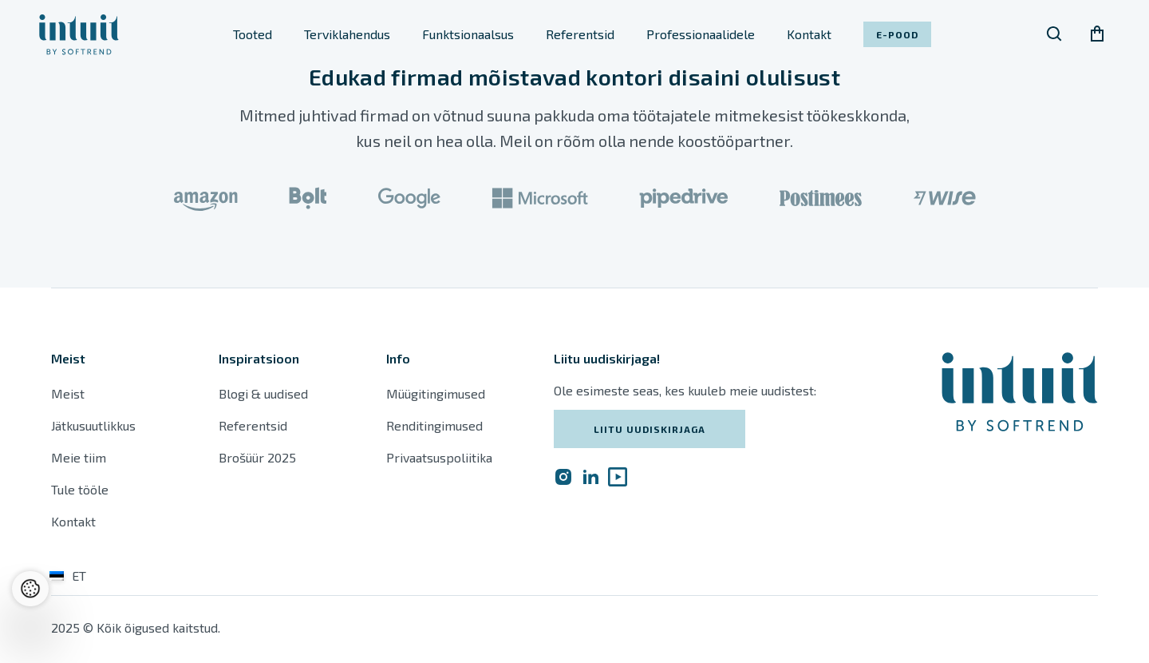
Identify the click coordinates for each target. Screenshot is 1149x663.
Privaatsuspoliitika (439, 457)
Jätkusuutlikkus (93, 425)
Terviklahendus (347, 34)
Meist (68, 393)
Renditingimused (436, 425)
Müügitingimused (435, 393)
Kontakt (809, 34)
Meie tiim (78, 457)
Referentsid (580, 34)
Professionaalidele (700, 34)
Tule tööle (80, 489)
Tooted (252, 34)
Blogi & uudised (263, 393)
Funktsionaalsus (468, 34)
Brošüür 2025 (257, 457)
